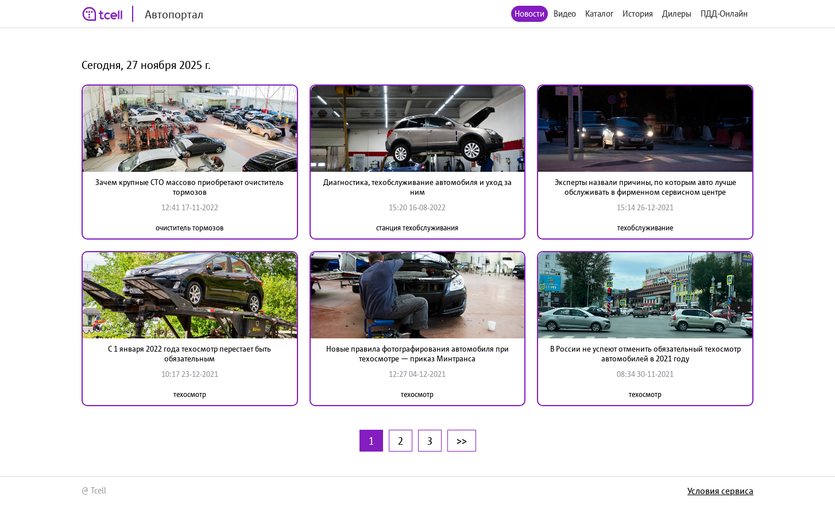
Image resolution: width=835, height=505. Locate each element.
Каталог (599, 13)
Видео (565, 13)
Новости (529, 13)
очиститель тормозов (189, 227)
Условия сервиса (720, 490)
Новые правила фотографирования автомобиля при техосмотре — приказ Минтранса (417, 353)
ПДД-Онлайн (724, 13)
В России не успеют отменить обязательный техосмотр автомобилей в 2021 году (645, 353)
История (638, 13)
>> (462, 440)
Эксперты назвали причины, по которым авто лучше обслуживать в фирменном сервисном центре (645, 187)
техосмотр (189, 394)
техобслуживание (645, 227)
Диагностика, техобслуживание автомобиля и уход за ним (417, 187)
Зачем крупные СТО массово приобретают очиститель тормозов (189, 187)
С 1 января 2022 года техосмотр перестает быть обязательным (189, 353)
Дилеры (676, 13)
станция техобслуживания (417, 227)
